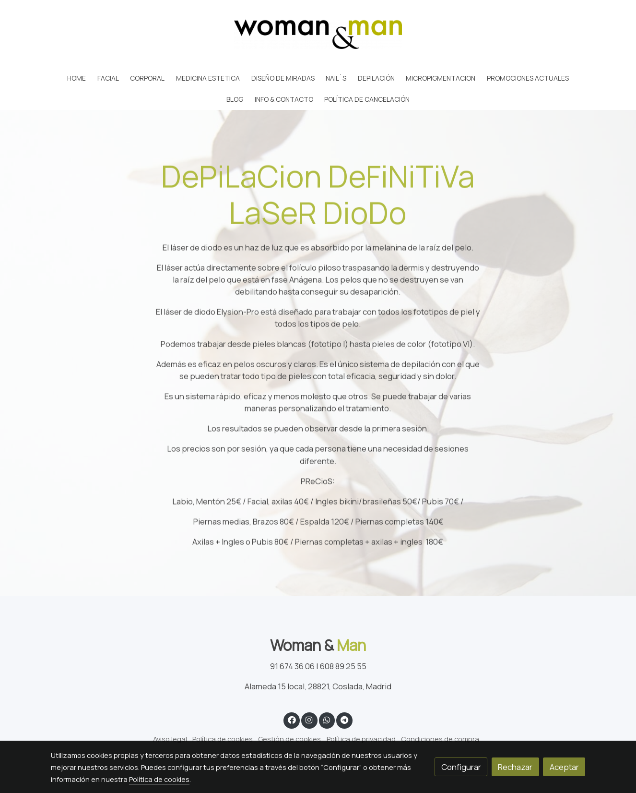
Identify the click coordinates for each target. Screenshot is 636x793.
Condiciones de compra (440, 739)
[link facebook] (291, 719)
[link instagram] (309, 719)
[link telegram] (345, 719)
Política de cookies (222, 739)
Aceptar (564, 766)
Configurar (461, 766)
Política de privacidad (361, 739)
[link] (318, 34)
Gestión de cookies (289, 739)
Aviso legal (170, 739)
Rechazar (515, 766)
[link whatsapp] (326, 719)
